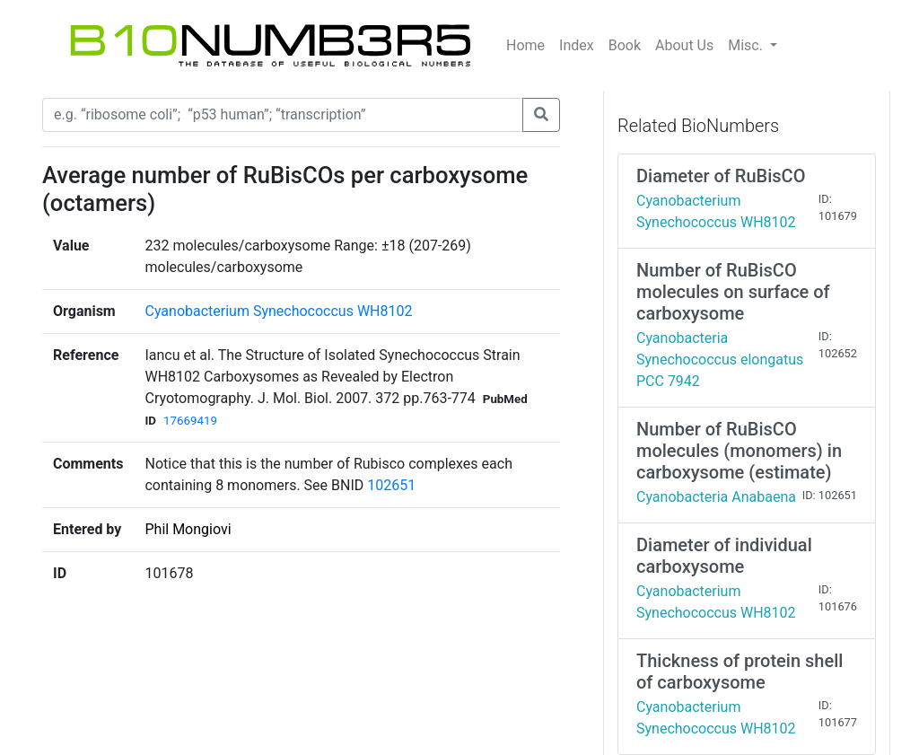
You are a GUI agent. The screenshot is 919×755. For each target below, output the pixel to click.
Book (624, 45)
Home (525, 45)
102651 (391, 485)
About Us (684, 45)
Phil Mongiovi (187, 529)
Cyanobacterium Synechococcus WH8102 (278, 311)
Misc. (747, 45)
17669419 (190, 420)
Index (576, 45)
